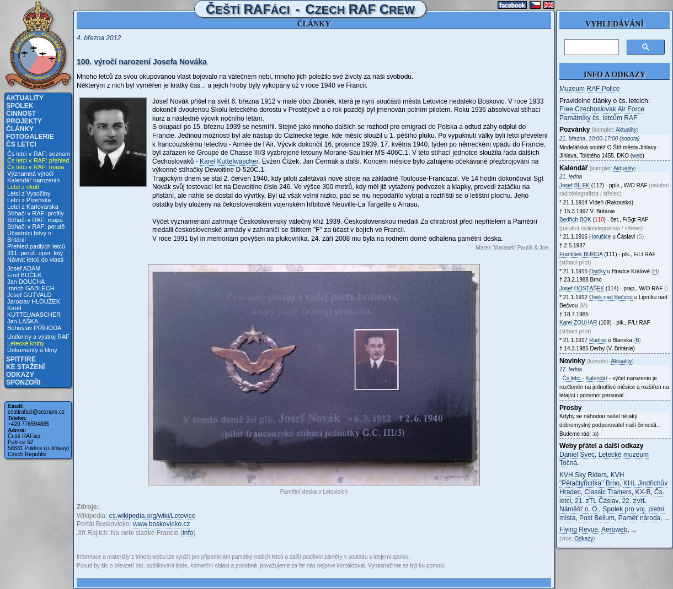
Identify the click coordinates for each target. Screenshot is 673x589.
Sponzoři (23, 382)
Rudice (597, 340)
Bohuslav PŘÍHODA (34, 328)
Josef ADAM (24, 268)
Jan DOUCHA (26, 281)
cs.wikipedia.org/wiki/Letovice (152, 516)
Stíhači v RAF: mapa (35, 220)
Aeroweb (614, 529)
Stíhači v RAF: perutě (36, 226)
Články (20, 129)
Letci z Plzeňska (29, 200)
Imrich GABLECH (31, 288)
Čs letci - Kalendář (585, 378)
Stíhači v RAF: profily (35, 213)
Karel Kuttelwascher (229, 161)
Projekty (24, 121)
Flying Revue (578, 529)
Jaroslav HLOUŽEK (33, 301)
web (637, 156)
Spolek (19, 106)
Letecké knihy (25, 343)
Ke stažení (25, 367)
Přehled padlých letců (36, 246)
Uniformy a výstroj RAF (38, 336)
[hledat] (590, 47)
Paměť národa (639, 518)
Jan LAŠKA (22, 321)
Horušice (600, 237)
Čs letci (21, 144)
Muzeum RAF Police (589, 89)
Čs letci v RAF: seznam (38, 153)
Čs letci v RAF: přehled (38, 160)
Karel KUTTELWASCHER (34, 311)
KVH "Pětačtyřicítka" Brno (591, 479)
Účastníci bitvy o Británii (29, 236)
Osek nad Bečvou (611, 297)
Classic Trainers (607, 492)
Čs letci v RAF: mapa (35, 167)
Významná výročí (30, 173)
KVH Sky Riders (583, 475)
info (188, 533)
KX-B (642, 492)
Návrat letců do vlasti (35, 259)
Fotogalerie (30, 137)
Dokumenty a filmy (32, 350)
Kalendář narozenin (33, 180)
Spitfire (21, 359)
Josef (574, 185)
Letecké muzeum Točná (604, 459)
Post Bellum (597, 518)
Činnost (21, 113)
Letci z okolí (23, 186)
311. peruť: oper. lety (35, 253)
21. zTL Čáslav (596, 501)
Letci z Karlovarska (32, 206)
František (580, 254)
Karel (578, 323)
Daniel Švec (577, 454)
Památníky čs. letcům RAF (598, 118)
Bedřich (575, 220)
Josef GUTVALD (29, 294)
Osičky (597, 271)
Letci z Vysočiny (28, 193)
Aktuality (25, 98)
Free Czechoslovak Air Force (601, 109)
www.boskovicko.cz (161, 524)
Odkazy (20, 375)
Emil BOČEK (24, 275)
